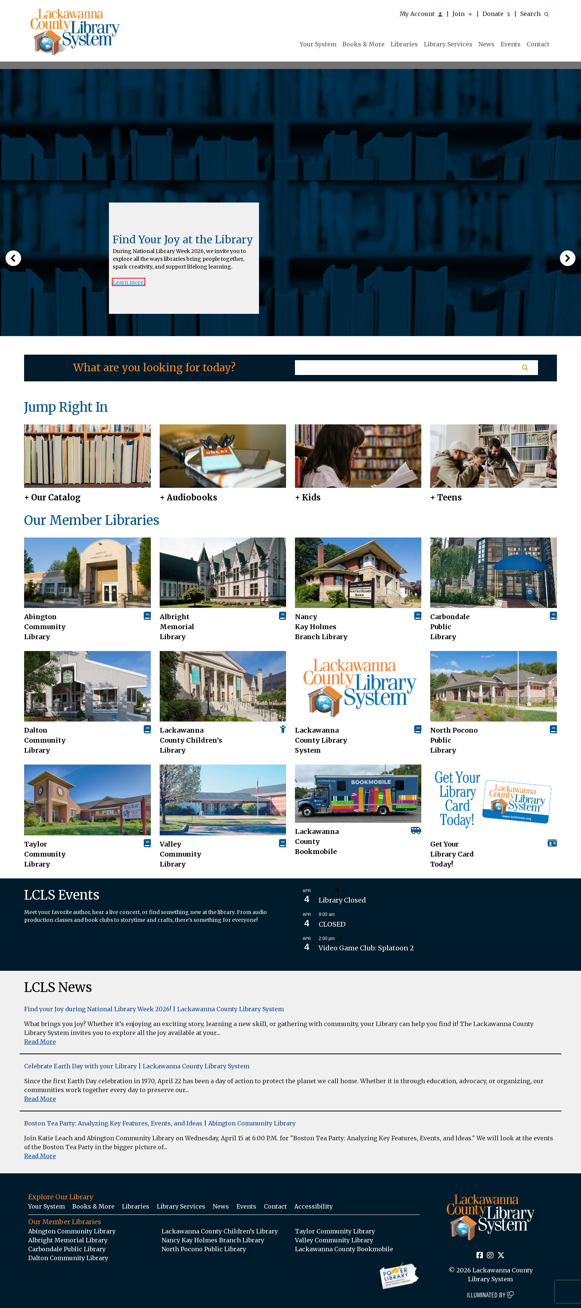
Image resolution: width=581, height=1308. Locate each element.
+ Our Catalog (52, 497)
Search (534, 13)
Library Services (448, 44)
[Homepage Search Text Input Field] (404, 368)
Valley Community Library (180, 854)
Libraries (404, 44)
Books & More (363, 44)
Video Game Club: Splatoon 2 (366, 948)
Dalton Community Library (45, 740)
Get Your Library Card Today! (452, 854)
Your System (318, 44)
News (486, 44)
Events (511, 44)
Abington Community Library (252, 1123)
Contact (538, 44)
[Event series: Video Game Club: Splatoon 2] (339, 938)
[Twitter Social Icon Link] (501, 1255)
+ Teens (446, 497)
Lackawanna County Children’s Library (191, 740)
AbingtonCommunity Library (45, 626)
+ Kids (308, 497)
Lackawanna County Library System (321, 740)
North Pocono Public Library (454, 740)
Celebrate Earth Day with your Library (80, 1066)
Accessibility (313, 1206)
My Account (421, 13)
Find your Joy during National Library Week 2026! (97, 1009)
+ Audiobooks (188, 497)
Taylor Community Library (45, 854)
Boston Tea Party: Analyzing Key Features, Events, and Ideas (113, 1123)
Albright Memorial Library (177, 626)
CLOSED (332, 924)
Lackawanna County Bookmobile (317, 841)
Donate (496, 13)
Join (462, 13)
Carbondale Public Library (449, 626)
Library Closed (342, 900)
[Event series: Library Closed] (336, 890)
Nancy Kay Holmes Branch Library (321, 626)
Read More (40, 1041)
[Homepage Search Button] (525, 367)
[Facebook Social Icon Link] (480, 1255)
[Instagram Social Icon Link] (490, 1255)
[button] (13, 258)
